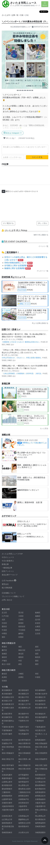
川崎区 (21, 674)
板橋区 (37, 613)
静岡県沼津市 (23, 796)
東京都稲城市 (23, 690)
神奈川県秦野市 (41, 759)
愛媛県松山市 (23, 819)
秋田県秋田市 (40, 775)
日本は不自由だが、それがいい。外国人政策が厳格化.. (22, 358)
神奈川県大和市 (24, 769)
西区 (37, 661)
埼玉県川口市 (40, 730)
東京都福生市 (40, 714)
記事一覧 (15, 15)
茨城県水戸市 (7, 743)
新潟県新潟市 (7, 785)
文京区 (37, 634)
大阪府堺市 (22, 806)
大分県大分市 (23, 832)
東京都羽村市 (40, 704)
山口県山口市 (7, 819)
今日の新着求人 (8, 561)
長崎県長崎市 (7, 832)
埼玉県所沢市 (7, 740)
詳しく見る (42, 223)
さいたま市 (6, 15)
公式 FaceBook (9, 581)
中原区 (37, 677)
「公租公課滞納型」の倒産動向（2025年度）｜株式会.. (22, 373)
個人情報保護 (7, 588)
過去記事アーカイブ (9, 575)
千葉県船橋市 (7, 730)
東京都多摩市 (23, 701)
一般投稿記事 (7, 568)
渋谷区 (4, 623)
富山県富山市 (23, 785)
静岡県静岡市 (7, 796)
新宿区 (21, 623)
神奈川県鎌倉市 (8, 753)
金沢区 (37, 650)
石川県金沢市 (40, 782)
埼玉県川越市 (7, 734)
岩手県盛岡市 (23, 775)
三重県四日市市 (24, 792)
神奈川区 (21, 650)
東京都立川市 (7, 701)
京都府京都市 (7, 803)
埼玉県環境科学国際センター (21, 27)
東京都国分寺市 (8, 697)
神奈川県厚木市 (24, 743)
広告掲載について (9, 593)
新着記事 (5, 564)
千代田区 (21, 630)
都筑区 (21, 657)
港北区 (21, 654)
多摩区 (21, 677)
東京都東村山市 (24, 708)
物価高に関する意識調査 (17, 268)
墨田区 (4, 627)
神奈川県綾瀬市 (41, 743)
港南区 (4, 654)
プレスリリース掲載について (13, 596)
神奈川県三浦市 (41, 765)
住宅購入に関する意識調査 (18, 265)
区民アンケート (8, 571)
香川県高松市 (40, 819)
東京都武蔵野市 (41, 717)
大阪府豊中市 (40, 806)
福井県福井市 (23, 782)
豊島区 (37, 630)
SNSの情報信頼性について (18, 263)
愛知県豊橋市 (7, 789)
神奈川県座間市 (41, 753)
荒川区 (21, 613)
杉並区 (37, 623)
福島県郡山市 (23, 778)
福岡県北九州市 (24, 823)
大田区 (21, 616)
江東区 (21, 620)
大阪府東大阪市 (8, 810)
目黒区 (21, 637)
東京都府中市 (23, 714)
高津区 (4, 677)
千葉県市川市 (23, 721)
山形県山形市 (7, 782)
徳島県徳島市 (7, 823)
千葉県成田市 (40, 727)
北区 (3, 620)
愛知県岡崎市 (40, 785)
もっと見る (44, 428)
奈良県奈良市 (23, 803)
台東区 (37, 627)
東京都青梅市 (40, 690)
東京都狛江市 (40, 697)
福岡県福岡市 (40, 823)
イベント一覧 (43, 246)
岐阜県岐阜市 (40, 789)
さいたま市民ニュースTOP (12, 554)
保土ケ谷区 (6, 664)
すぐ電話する (8, 223)
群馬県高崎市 (40, 740)
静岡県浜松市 (40, 796)
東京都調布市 (40, 701)
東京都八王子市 (24, 704)
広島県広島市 (7, 816)
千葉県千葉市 (23, 727)
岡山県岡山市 (40, 816)
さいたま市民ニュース (23, 3)
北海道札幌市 (7, 775)
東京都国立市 (23, 694)
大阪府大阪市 (40, 803)
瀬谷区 (4, 657)
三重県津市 (6, 792)
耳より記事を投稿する (40, 323)
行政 (22, 15)
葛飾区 (37, 616)
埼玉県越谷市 (23, 734)
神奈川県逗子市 (8, 759)
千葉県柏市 (39, 721)
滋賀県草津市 (23, 810)
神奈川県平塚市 (8, 765)
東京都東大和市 (41, 708)
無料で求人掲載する (41, 235)
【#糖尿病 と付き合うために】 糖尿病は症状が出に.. (21, 342)
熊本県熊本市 (23, 826)
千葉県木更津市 (8, 727)
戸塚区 (4, 661)
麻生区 (4, 674)
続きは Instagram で (13, 133)
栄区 (37, 654)
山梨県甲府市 (7, 799)
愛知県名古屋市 (24, 789)
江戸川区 (5, 616)
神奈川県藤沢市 (24, 765)
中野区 (4, 634)
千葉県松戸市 (23, 730)
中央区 (4, 630)
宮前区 (4, 681)
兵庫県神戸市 (23, 799)
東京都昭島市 (7, 690)
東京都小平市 (23, 697)
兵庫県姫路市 (40, 799)
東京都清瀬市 (7, 694)
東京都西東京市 (8, 704)
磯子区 (4, 650)
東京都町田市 (7, 717)
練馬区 (21, 634)
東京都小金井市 (41, 694)
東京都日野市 (7, 714)
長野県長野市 (40, 792)
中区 (20, 661)
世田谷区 (21, 627)
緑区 (20, 664)
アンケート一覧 (42, 271)
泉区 (37, 647)
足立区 (4, 613)
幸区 (37, 674)
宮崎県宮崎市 (40, 826)
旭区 (20, 647)
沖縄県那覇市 (40, 832)
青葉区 (4, 647)
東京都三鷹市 (23, 717)
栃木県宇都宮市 (24, 740)
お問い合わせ (7, 600)
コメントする (37, 157)
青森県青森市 (7, 778)
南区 (37, 664)
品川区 (37, 620)
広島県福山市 (23, 816)
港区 (3, 637)
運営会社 (5, 584)
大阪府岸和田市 (8, 806)
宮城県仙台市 (40, 778)
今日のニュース (8, 557)
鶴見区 (37, 657)
